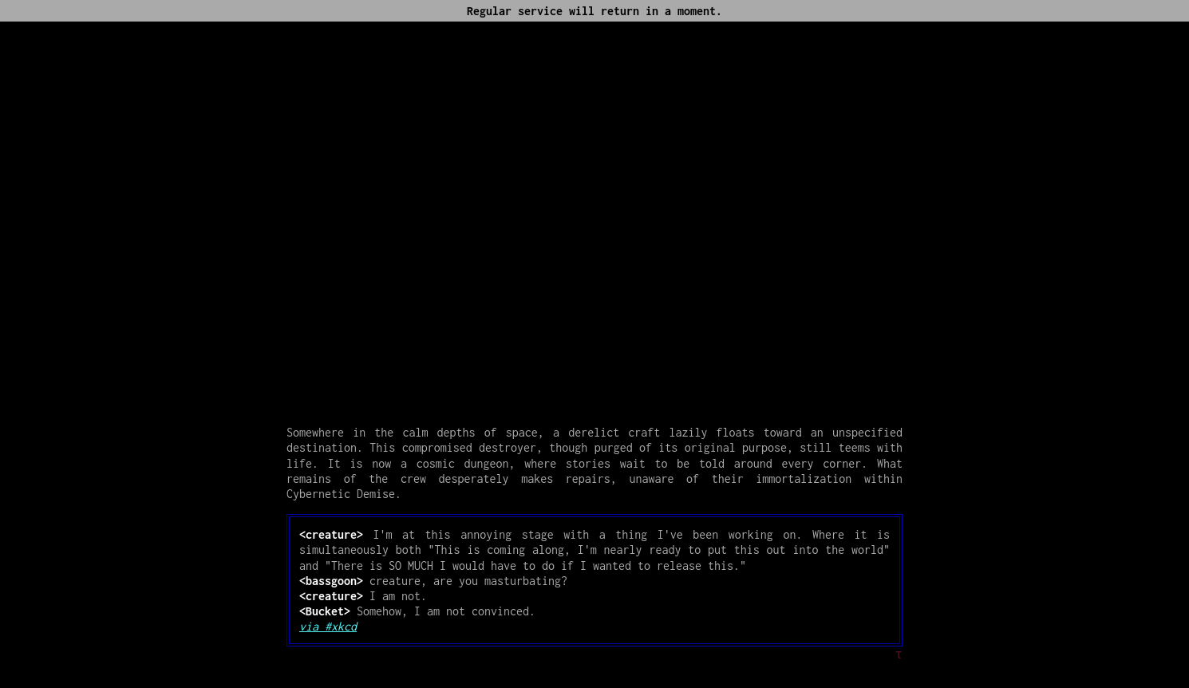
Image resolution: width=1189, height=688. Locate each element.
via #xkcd (328, 626)
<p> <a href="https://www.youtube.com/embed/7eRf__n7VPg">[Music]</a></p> (594, 217)
